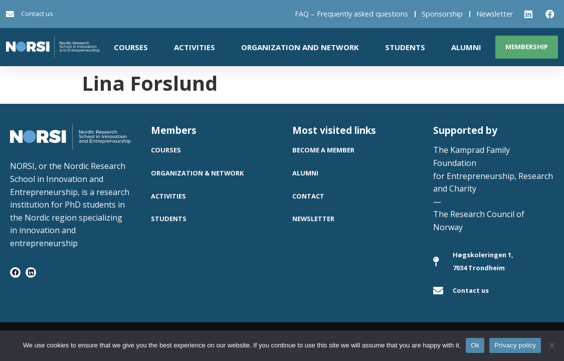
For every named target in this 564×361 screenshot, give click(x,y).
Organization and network (300, 47)
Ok (475, 345)
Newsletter (494, 14)
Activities (194, 47)
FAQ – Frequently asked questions (351, 14)
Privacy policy (515, 345)
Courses (131, 47)
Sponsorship (442, 14)
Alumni (466, 47)
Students (405, 47)
